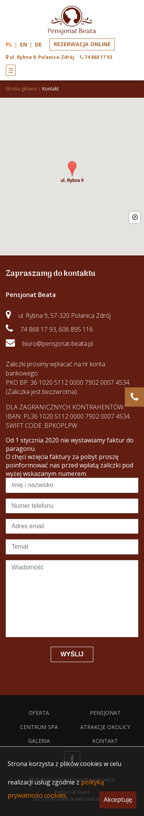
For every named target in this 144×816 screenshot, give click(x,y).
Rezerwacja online (82, 44)
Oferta (38, 712)
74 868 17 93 (38, 329)
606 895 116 (76, 329)
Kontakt (105, 740)
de (38, 44)
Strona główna (21, 88)
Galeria (39, 740)
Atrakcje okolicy (105, 727)
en (23, 44)
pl (9, 44)
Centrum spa (39, 727)
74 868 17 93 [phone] (98, 57)
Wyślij (72, 654)
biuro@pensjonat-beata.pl (57, 343)
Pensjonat (105, 712)
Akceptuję (118, 799)
